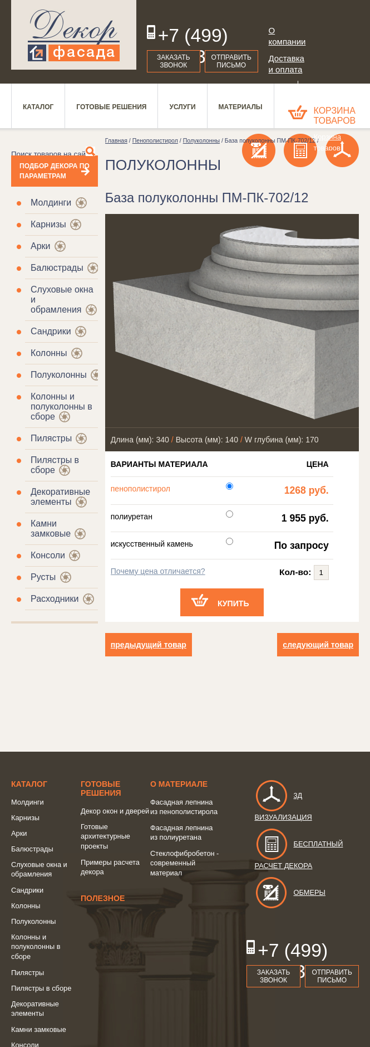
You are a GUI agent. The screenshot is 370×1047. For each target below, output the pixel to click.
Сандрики (51, 331)
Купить (233, 603)
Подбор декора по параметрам (54, 171)
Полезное (103, 898)
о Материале (179, 784)
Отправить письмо (231, 61)
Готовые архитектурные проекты (105, 836)
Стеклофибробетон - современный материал (184, 863)
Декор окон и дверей (115, 811)
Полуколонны (59, 374)
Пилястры (51, 438)
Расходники (54, 598)
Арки (41, 246)
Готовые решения (101, 788)
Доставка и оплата (286, 63)
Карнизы (48, 224)
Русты (43, 577)
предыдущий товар (148, 644)
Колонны (49, 353)
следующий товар (318, 644)
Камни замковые (51, 528)
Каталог (29, 784)
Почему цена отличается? (158, 571)
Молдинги (51, 202)
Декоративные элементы (60, 497)
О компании (286, 36)
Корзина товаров (335, 115)
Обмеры (290, 892)
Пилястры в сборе (41, 988)
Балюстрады (57, 267)
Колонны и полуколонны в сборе (36, 947)
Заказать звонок (173, 61)
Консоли (48, 555)
